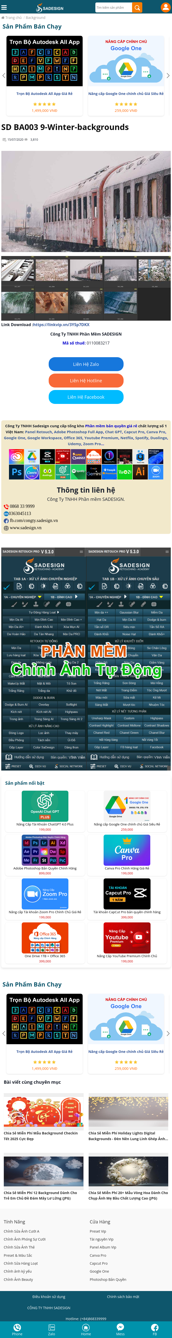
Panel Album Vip (103, 1247)
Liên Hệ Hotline (86, 381)
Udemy (74, 443)
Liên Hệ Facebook (86, 397)
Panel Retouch (38, 431)
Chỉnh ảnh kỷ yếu (18, 1271)
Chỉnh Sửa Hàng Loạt (21, 1263)
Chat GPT (113, 431)
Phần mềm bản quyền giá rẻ (111, 425)
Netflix (126, 437)
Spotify (141, 437)
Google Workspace (44, 437)
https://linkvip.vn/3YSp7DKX (61, 324)
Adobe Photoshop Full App (78, 431)
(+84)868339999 (93, 1318)
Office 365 (73, 437)
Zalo (51, 1334)
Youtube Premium (101, 437)
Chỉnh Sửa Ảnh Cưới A (21, 1231)
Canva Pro (156, 431)
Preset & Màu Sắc (18, 1255)
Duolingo (158, 437)
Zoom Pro (92, 443)
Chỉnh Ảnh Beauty (18, 1279)
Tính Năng (14, 1222)
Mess (120, 1334)
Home (86, 1334)
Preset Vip (98, 1231)
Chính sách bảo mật (123, 1296)
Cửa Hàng (100, 1222)
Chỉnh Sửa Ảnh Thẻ (19, 1247)
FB (155, 1334)
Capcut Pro (134, 431)
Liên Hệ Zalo (86, 364)
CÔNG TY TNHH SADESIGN (48, 1307)
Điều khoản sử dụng (48, 1296)
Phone (17, 1334)
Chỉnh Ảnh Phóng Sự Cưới (24, 1239)
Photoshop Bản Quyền (108, 1279)
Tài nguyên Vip (102, 1239)
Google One (14, 437)
